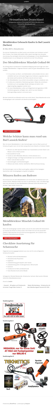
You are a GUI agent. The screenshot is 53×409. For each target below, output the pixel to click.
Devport (27, 403)
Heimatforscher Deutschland (26, 19)
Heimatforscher (19, 49)
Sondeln (10, 281)
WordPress (13, 403)
